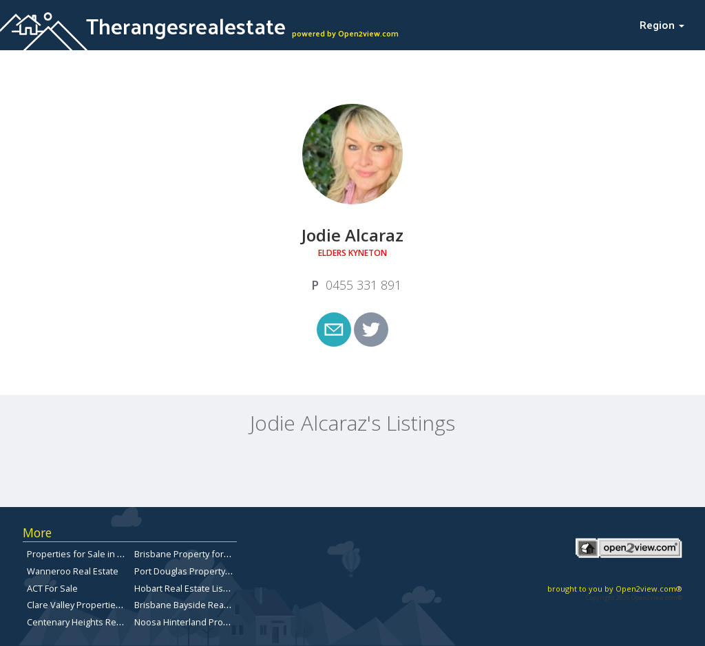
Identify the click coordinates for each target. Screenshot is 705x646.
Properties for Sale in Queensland (98, 554)
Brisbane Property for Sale (189, 554)
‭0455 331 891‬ (363, 285)
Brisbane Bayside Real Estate (193, 605)
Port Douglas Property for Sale (197, 571)
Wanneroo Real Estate (72, 571)
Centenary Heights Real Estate (89, 622)
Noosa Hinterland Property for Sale (206, 622)
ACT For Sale (52, 588)
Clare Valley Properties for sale (90, 605)
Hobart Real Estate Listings (188, 588)
